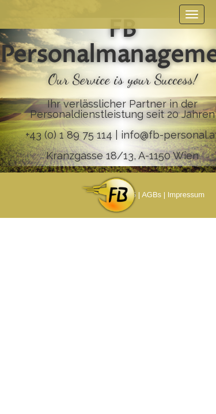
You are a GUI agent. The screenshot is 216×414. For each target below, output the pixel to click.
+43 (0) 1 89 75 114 (68, 135)
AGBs (151, 194)
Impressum (186, 194)
